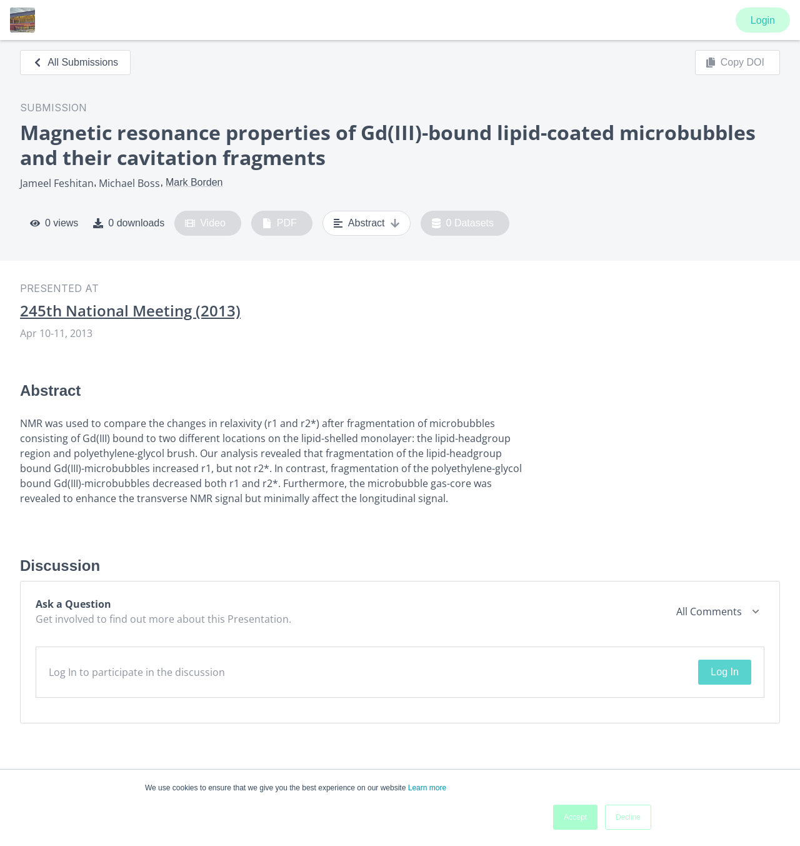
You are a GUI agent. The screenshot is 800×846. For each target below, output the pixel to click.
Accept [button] (575, 817)
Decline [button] (628, 817)
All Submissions (75, 62)
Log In (724, 672)
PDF (279, 223)
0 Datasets (462, 223)
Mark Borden (194, 182)
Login (763, 20)
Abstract (366, 223)
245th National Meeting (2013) (130, 311)
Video (205, 223)
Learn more (427, 787)
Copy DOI (735, 62)
